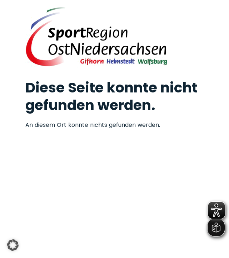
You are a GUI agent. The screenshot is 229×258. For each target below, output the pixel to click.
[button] (13, 245)
